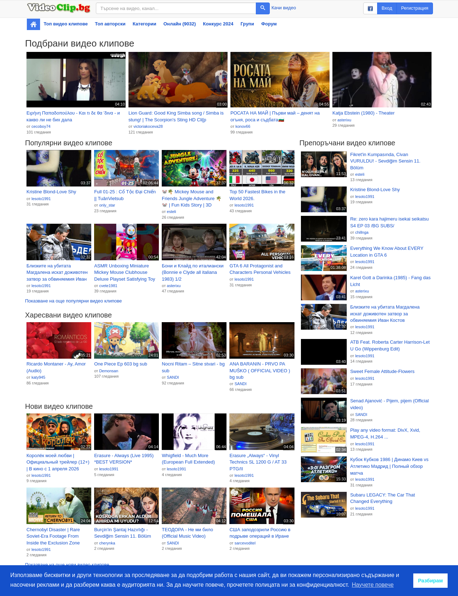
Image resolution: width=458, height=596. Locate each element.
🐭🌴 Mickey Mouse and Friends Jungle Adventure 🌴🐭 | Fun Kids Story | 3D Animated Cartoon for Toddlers (193, 198)
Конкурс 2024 (218, 23)
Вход (387, 8)
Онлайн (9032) (180, 23)
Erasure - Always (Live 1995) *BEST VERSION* (124, 459)
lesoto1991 (41, 199)
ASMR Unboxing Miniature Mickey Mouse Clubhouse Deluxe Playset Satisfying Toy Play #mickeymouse (124, 272)
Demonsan (108, 371)
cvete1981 (108, 286)
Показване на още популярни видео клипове (73, 301)
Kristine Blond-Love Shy (51, 191)
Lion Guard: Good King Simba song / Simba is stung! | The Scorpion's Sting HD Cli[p (176, 116)
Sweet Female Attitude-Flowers (382, 371)
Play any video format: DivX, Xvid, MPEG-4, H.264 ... (385, 433)
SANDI (173, 377)
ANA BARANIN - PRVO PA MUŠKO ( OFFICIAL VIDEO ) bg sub (259, 370)
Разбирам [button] (430, 580)
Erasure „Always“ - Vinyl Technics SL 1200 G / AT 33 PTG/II (257, 462)
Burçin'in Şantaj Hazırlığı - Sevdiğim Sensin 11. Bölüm (122, 533)
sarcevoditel (244, 543)
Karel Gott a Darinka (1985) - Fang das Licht (390, 281)
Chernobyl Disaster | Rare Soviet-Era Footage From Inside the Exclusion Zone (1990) (53, 536)
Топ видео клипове (66, 23)
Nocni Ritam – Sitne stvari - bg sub (193, 367)
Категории (144, 23)
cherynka (107, 543)
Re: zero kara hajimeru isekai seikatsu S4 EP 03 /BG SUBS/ (389, 222)
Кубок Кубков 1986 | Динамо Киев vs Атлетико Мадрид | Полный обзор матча (389, 466)
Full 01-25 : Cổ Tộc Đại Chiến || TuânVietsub (125, 195)
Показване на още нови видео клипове (67, 564)
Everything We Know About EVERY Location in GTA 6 (387, 252)
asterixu (344, 120)
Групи (247, 23)
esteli (171, 211)
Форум (269, 23)
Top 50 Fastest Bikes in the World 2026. (257, 195)
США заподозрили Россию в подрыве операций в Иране (259, 533)
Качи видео (284, 7)
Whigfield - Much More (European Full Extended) (188, 459)
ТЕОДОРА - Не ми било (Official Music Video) (187, 533)
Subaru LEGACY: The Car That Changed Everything (382, 498)
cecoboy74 (40, 126)
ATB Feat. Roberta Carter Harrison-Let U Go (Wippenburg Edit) (390, 345)
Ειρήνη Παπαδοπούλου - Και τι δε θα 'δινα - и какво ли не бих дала (73, 116)
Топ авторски (110, 23)
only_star (107, 205)
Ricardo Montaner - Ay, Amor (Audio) (56, 367)
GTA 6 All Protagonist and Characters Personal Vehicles (260, 269)
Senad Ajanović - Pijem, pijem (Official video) (389, 404)
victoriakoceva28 (148, 126)
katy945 (38, 377)
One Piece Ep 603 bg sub (120, 364)
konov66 (242, 126)
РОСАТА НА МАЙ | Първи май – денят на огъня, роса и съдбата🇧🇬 (275, 116)
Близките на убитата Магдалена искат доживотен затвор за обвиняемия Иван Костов (57, 272)
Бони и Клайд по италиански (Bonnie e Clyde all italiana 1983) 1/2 (192, 272)
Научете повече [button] (373, 585)
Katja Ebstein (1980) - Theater (363, 113)
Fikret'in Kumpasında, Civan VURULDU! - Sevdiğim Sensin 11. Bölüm (385, 161)
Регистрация (414, 8)
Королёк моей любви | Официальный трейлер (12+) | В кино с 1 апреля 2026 (57, 462)
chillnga (362, 232)
